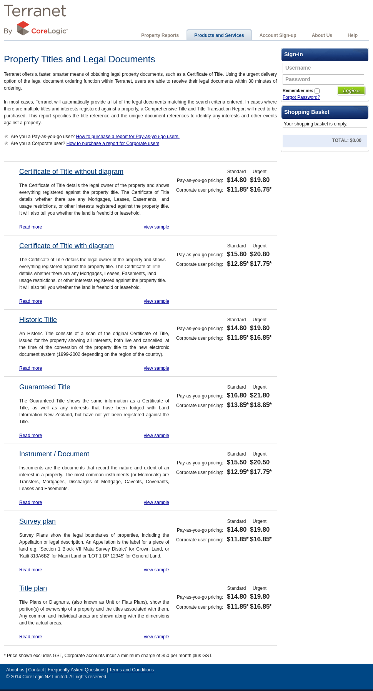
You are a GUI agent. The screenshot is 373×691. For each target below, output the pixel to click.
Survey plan (37, 521)
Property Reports (160, 35)
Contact (36, 670)
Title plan (33, 588)
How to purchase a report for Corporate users (113, 143)
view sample (156, 227)
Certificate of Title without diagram (71, 171)
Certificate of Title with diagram (66, 246)
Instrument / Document (54, 454)
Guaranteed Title (44, 387)
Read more (30, 227)
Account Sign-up (278, 35)
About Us (322, 35)
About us (15, 670)
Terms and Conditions (131, 670)
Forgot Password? (301, 97)
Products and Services (219, 35)
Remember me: (301, 90)
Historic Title (38, 320)
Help (353, 35)
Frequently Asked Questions (76, 670)
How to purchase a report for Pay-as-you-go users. (127, 136)
